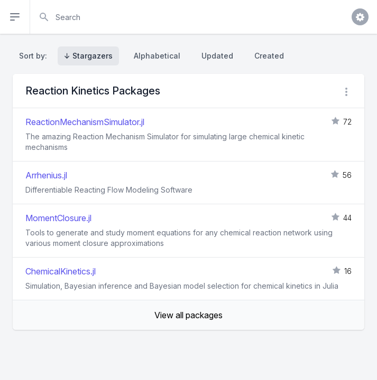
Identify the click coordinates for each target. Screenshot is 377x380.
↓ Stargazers (88, 55)
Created (269, 55)
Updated (217, 55)
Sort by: (35, 55)
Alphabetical (157, 55)
